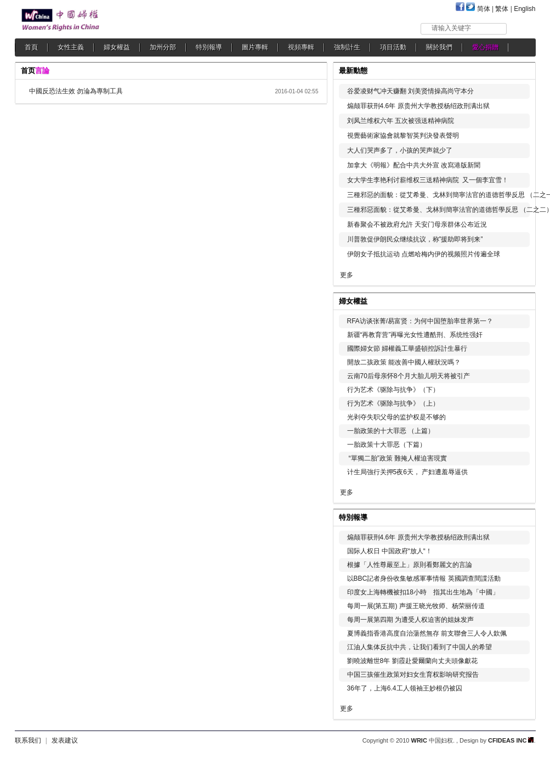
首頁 (31, 47)
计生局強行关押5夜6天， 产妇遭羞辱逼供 (407, 472)
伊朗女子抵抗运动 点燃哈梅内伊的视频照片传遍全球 (423, 254)
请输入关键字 (451, 28)
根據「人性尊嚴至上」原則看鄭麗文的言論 (409, 565)
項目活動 (393, 47)
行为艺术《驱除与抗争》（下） (393, 390)
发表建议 (65, 740)
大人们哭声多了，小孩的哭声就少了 (399, 150)
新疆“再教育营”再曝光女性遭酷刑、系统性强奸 (415, 335)
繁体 (501, 9)
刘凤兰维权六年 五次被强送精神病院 (400, 121)
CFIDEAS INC (511, 740)
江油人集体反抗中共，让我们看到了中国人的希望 (419, 647)
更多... (519, 300)
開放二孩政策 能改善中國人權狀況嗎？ (404, 362)
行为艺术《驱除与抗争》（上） (393, 403)
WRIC (419, 740)
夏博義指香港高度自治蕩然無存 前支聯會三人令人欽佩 (427, 633)
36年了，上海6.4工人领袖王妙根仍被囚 (404, 688)
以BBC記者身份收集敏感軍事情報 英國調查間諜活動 (424, 578)
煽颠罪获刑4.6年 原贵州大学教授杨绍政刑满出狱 (418, 106)
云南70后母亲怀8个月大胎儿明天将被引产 (408, 376)
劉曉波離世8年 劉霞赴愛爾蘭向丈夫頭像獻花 (412, 661)
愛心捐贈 (485, 47)
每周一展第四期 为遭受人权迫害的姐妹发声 (410, 619)
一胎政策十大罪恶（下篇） (386, 444)
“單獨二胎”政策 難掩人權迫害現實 (397, 458)
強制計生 (347, 47)
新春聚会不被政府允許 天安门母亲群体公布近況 (417, 224)
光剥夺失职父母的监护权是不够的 (396, 417)
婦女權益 (117, 47)
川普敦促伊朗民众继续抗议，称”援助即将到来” (415, 239)
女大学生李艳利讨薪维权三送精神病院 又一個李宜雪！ (428, 180)
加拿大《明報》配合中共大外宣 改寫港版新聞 (413, 165)
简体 (483, 9)
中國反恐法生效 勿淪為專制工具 (76, 91)
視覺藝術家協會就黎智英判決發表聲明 (403, 135)
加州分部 (163, 47)
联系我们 (28, 740)
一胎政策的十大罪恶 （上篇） (390, 431)
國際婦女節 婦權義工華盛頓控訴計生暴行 (407, 348)
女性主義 (71, 47)
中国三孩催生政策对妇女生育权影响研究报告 (413, 674)
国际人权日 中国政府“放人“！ (389, 551)
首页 (28, 70)
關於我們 (439, 47)
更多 (346, 275)
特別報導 (209, 47)
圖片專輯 (255, 47)
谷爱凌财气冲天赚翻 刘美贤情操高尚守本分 (410, 91)
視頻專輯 (301, 47)
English (524, 9)
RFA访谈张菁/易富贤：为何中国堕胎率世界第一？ (420, 321)
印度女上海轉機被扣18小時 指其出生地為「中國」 (423, 592)
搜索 (521, 28)
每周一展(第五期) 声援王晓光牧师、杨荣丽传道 (416, 606)
